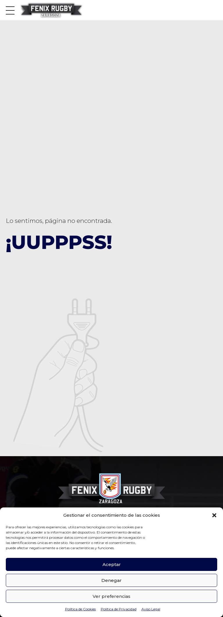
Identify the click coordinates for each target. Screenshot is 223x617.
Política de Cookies (80, 609)
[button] (214, 515)
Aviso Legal (150, 609)
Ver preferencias (111, 596)
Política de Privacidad (118, 609)
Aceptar (111, 564)
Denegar (111, 580)
